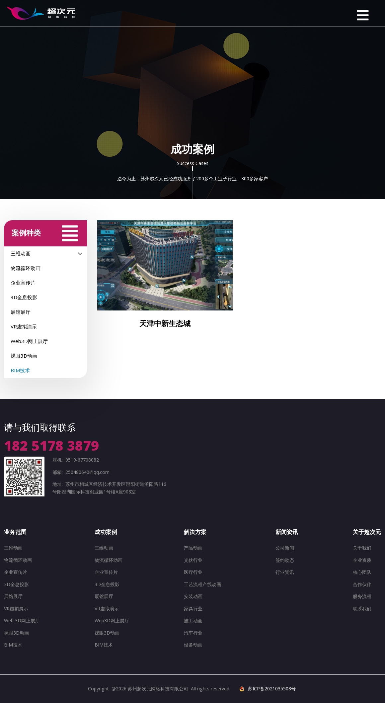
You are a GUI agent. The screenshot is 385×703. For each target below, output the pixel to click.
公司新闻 (284, 548)
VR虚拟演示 (107, 608)
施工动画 (193, 620)
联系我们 (362, 608)
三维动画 (13, 548)
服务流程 (362, 596)
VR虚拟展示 (16, 608)
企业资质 (362, 560)
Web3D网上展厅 (112, 620)
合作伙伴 (362, 584)
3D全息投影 (16, 584)
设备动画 (193, 645)
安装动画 (193, 596)
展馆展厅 (13, 596)
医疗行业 (193, 572)
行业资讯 (284, 572)
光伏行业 (193, 560)
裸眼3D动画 (16, 633)
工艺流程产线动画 (202, 584)
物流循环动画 (18, 560)
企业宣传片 (15, 572)
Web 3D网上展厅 (22, 620)
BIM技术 (13, 645)
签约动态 (284, 560)
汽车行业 (193, 633)
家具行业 (193, 608)
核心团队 (362, 572)
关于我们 (362, 548)
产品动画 (193, 548)
